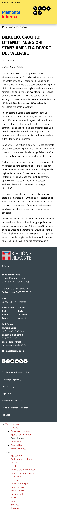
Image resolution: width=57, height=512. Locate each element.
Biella (5, 314)
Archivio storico (18, 448)
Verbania (22, 314)
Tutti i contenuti (13, 424)
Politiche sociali (18, 487)
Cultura (14, 462)
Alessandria (8, 307)
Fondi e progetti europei (23, 469)
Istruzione (16, 476)
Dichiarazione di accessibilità (15, 372)
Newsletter (16, 445)
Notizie (14, 427)
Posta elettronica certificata (15, 407)
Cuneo (5, 318)
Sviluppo (15, 504)
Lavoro (14, 480)
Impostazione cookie (14, 351)
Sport (13, 501)
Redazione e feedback (12, 400)
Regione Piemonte (11, 2)
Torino (21, 311)
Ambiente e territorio (21, 459)
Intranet (6, 414)
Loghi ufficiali (8, 393)
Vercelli (22, 318)
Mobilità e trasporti (20, 483)
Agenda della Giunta (21, 434)
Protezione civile (19, 490)
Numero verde (9, 328)
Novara (21, 307)
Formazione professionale (24, 473)
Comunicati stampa (20, 431)
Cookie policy (8, 386)
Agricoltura (16, 455)
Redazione (16, 441)
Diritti (14, 466)
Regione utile (17, 494)
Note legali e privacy (11, 379)
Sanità (14, 497)
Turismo (15, 508)
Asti (4, 311)
